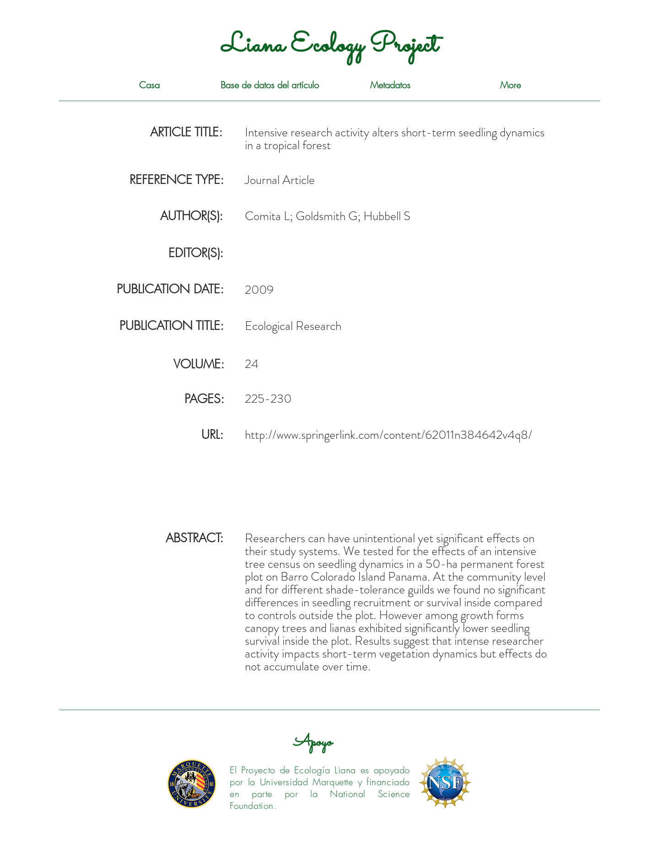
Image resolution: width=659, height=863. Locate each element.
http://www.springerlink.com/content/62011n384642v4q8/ (388, 434)
